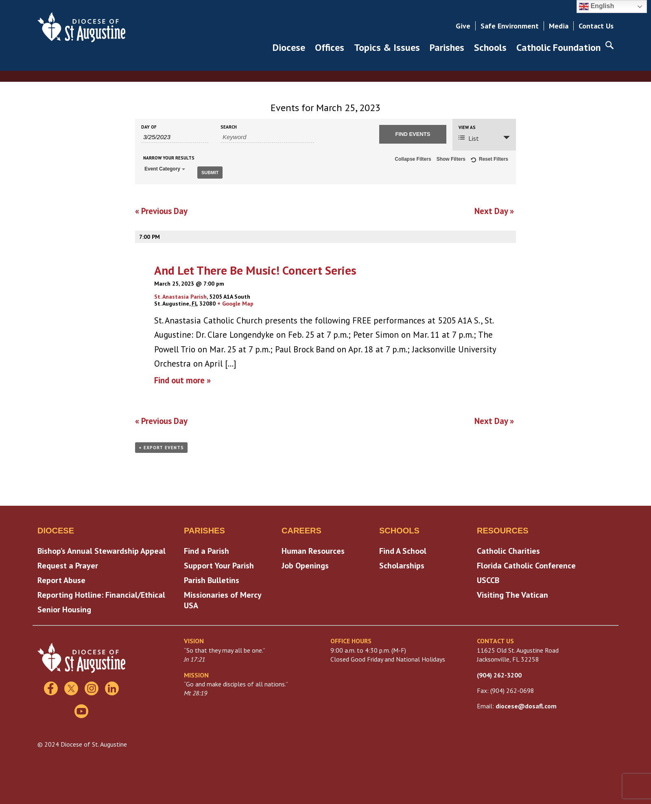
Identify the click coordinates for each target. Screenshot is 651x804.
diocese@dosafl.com (526, 706)
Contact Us (596, 26)
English (596, 6)
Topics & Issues (387, 47)
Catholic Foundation (558, 47)
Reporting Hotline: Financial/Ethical (101, 595)
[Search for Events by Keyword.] (267, 137)
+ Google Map (235, 303)
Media (558, 26)
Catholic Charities (508, 551)
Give (463, 26)
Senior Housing (64, 609)
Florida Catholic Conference (526, 565)
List (469, 138)
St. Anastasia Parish (180, 296)
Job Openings (305, 565)
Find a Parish (206, 551)
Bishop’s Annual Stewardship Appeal (101, 551)
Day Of (149, 127)
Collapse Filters (413, 159)
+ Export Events (161, 447)
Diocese (289, 47)
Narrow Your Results (168, 158)
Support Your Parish (219, 565)
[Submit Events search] (412, 134)
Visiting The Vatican (512, 595)
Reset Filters (489, 160)
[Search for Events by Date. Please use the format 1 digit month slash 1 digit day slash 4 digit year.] (174, 137)
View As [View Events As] (467, 127)
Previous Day (161, 210)
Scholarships (401, 565)
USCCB (488, 580)
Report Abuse (61, 580)
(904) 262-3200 (499, 675)
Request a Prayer (67, 565)
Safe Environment (510, 26)
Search (229, 127)
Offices (329, 47)
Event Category (164, 169)
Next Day (494, 210)
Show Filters (451, 159)
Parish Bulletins (211, 580)
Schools (490, 47)
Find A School (402, 551)
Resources (503, 530)
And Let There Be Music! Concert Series (255, 270)
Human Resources (313, 551)
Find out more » (182, 380)
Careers (301, 530)
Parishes (447, 47)
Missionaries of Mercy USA (222, 600)
